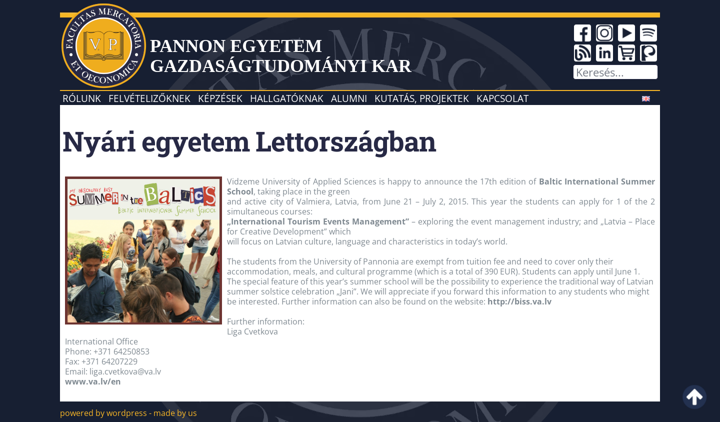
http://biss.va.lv (520, 301)
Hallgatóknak (287, 98)
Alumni (349, 98)
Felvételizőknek (149, 98)
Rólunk (81, 98)
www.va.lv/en (93, 381)
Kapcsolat (502, 98)
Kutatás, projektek (421, 98)
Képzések (220, 98)
